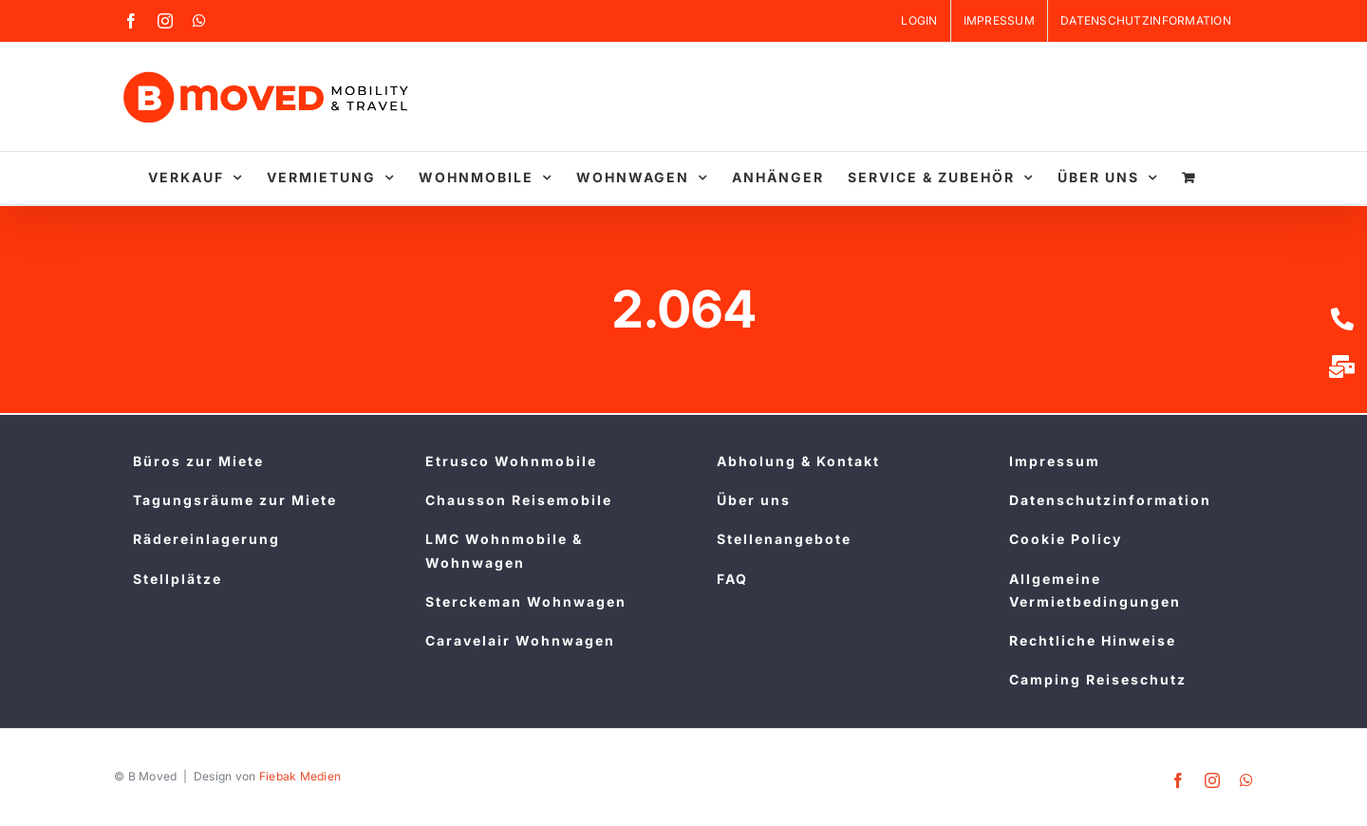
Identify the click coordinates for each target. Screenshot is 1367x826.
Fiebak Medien (300, 776)
